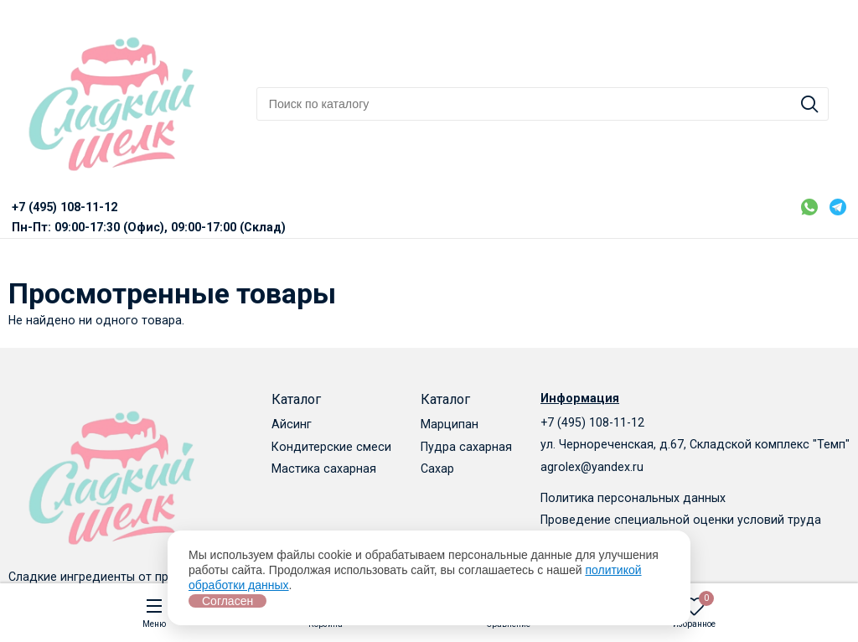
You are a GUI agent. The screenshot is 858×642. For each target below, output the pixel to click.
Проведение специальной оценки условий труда (680, 519)
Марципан (449, 424)
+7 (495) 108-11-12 (592, 422)
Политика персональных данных (633, 498)
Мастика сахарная (323, 468)
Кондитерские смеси (331, 446)
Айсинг (291, 424)
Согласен (227, 601)
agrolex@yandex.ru (592, 467)
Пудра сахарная (466, 446)
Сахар (437, 468)
